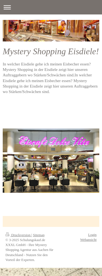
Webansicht (88, 240)
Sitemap (39, 235)
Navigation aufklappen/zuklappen (51, 7)
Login (92, 235)
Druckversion (18, 235)
